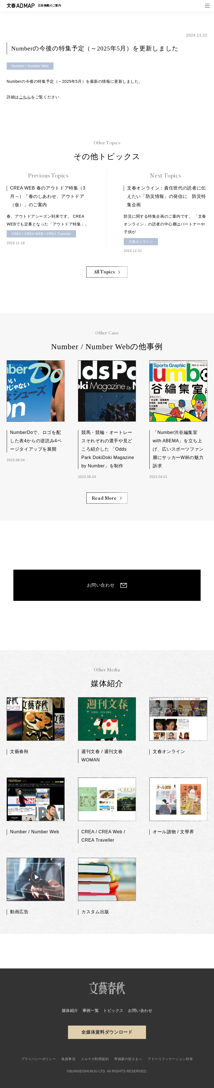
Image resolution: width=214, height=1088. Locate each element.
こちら (25, 97)
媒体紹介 (70, 1010)
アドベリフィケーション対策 (170, 1059)
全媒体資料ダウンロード (106, 1032)
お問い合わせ (101, 585)
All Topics (104, 272)
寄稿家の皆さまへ (128, 1059)
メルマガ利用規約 (95, 1059)
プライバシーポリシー (38, 1059)
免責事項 (68, 1059)
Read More (104, 498)
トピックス (113, 1010)
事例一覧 (90, 1010)
